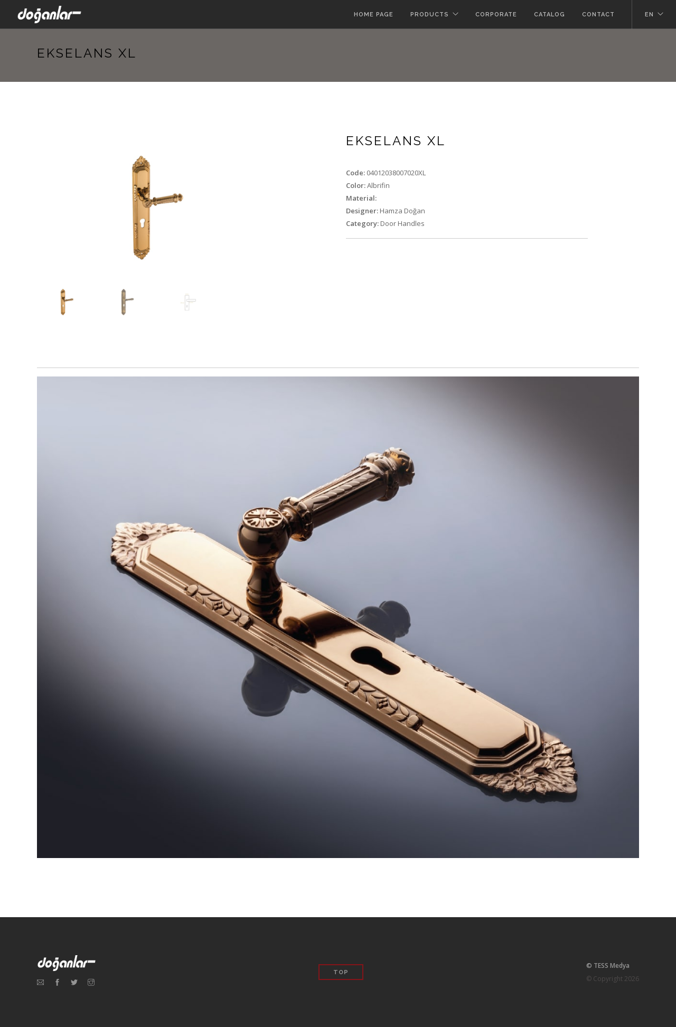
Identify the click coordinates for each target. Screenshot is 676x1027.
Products (429, 14)
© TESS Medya (608, 965)
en (649, 14)
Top (341, 972)
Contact (598, 14)
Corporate (496, 14)
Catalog (549, 14)
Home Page (373, 14)
